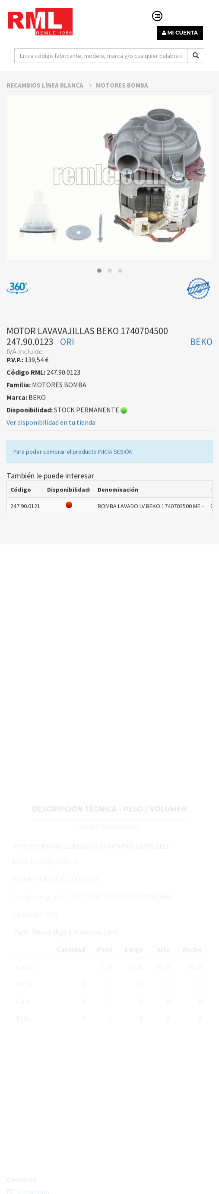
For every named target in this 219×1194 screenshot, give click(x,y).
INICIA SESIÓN (115, 475)
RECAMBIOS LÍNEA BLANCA (49, 109)
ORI (67, 365)
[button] (99, 294)
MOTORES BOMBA (122, 109)
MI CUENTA (180, 32)
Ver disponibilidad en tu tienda (50, 446)
